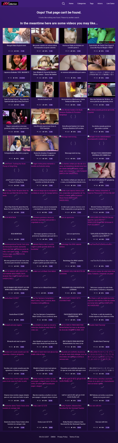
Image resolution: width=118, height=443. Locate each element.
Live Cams (110, 3)
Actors (100, 3)
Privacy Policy (62, 437)
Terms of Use (74, 437)
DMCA (53, 437)
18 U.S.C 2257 (44, 437)
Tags (92, 3)
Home (71, 3)
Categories (81, 3)
